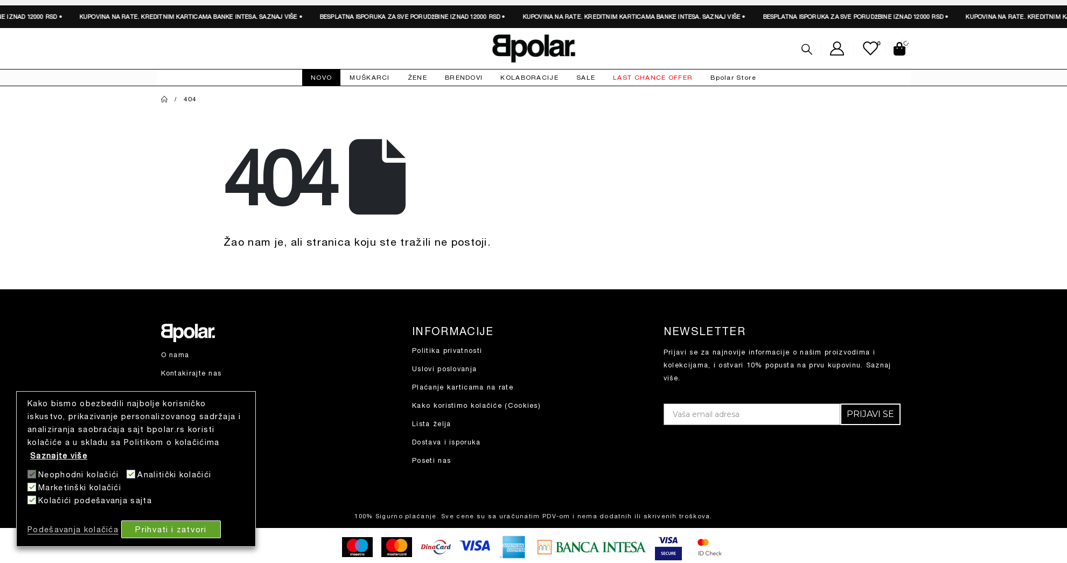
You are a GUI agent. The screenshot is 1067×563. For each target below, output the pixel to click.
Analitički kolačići (174, 474)
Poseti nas (431, 460)
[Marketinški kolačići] (31, 487)
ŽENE (417, 77)
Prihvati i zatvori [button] (170, 529)
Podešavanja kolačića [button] (72, 529)
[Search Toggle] (806, 49)
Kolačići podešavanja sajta (95, 500)
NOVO (321, 77)
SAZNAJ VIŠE (166, 16)
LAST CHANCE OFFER (653, 77)
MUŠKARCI (369, 77)
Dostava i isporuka (446, 442)
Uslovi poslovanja (444, 369)
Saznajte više (58, 455)
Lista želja (431, 424)
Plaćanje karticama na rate (462, 387)
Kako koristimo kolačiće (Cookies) (476, 405)
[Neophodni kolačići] (31, 474)
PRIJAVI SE (870, 414)
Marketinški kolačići (79, 487)
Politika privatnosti (447, 350)
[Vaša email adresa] (752, 414)
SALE (585, 77)
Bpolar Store (733, 77)
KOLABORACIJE (529, 77)
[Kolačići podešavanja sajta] (31, 500)
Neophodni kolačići (78, 474)
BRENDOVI (464, 77)
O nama (175, 355)
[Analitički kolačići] (131, 474)
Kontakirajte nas (191, 373)
